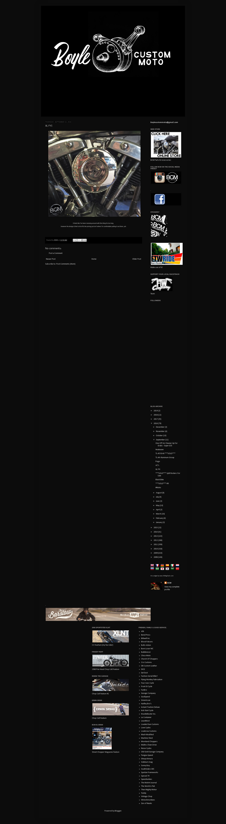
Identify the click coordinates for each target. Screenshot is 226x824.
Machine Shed (147, 738)
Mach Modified (147, 735)
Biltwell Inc (145, 638)
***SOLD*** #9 (162, 483)
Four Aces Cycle (147, 683)
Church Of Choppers (149, 659)
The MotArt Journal (149, 783)
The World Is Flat (148, 786)
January (159, 522)
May (158, 505)
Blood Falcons (147, 642)
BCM (169, 583)
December (160, 427)
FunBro (144, 690)
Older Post (136, 259)
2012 (156, 540)
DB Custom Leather (149, 666)
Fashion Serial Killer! (149, 676)
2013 (156, 536)
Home (94, 259)
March (159, 514)
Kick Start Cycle (147, 710)
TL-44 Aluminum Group (165, 457)
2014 (156, 532)
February (160, 518)
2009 (156, 553)
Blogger (118, 811)
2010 (156, 549)
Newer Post (50, 259)
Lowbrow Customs (149, 731)
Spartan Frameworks (149, 772)
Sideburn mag (147, 762)
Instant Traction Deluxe (150, 707)
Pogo (158, 461)
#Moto (158, 488)
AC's (157, 465)
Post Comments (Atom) (65, 264)
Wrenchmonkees (148, 800)
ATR (142, 631)
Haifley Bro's (146, 704)
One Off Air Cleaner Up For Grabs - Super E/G (167, 444)
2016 (156, 423)
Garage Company (148, 693)
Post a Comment (55, 253)
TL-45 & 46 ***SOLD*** (165, 453)
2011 (156, 544)
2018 (156, 415)
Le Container (146, 717)
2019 (156, 411)
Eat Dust (144, 673)
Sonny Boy (145, 765)
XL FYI (158, 469)
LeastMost (145, 721)
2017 (156, 419)
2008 (156, 557)
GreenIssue (145, 700)
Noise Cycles (146, 748)
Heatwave (160, 450)
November (160, 431)
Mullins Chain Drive (149, 745)
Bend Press (145, 635)
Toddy (143, 793)
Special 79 (145, 776)
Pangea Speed (147, 755)
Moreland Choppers (149, 742)
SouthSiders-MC (147, 769)
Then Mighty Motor (149, 790)
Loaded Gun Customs (150, 724)
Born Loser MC (147, 649)
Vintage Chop (146, 796)
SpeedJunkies (146, 779)
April (158, 510)
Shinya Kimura (147, 759)
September (160, 440)
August (159, 493)
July (157, 497)
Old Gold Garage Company (152, 752)
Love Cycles (146, 728)
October (159, 436)
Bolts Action (146, 645)
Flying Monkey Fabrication (151, 680)
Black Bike (160, 480)
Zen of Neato (146, 803)
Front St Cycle (146, 686)
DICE (143, 669)
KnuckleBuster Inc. (148, 714)
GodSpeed (145, 697)
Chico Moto (146, 656)
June (158, 501)
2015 (156, 528)
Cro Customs (146, 662)
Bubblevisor (146, 652)
